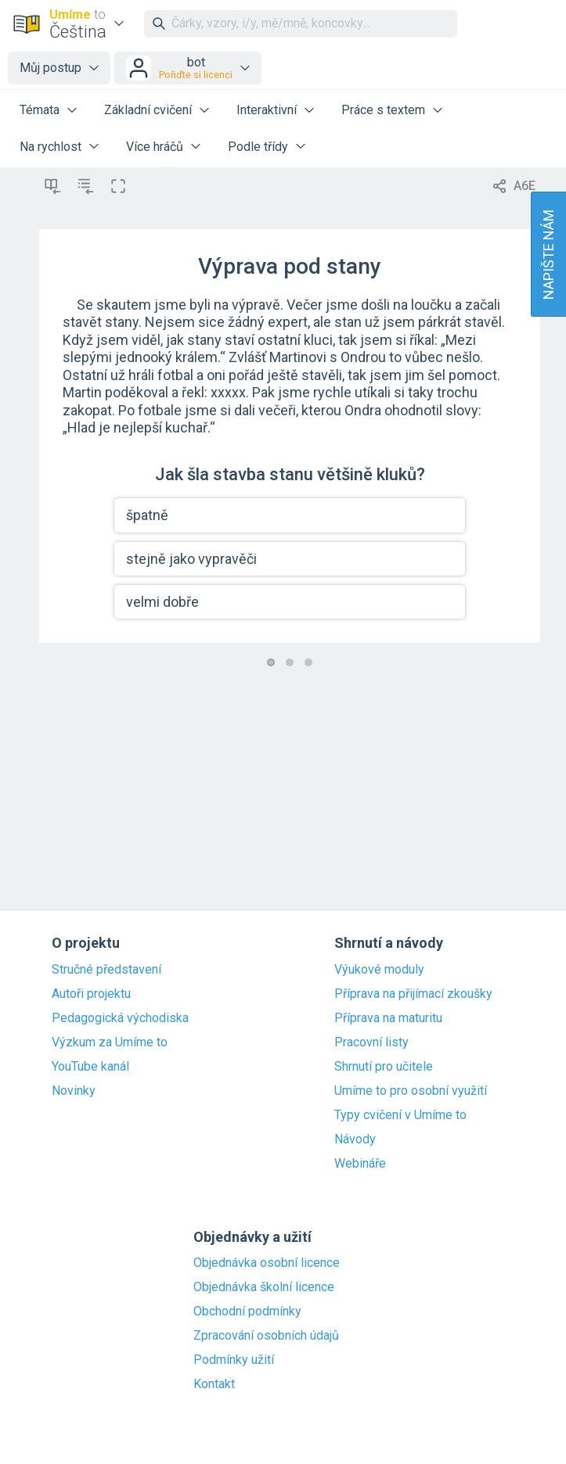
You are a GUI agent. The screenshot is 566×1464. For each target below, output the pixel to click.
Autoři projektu (91, 994)
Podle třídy (258, 146)
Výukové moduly (379, 970)
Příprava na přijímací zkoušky (413, 994)
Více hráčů (154, 146)
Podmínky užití (233, 1360)
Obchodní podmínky (247, 1311)
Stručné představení (106, 970)
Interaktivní (266, 109)
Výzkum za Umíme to (110, 1042)
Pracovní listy (371, 1042)
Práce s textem (383, 109)
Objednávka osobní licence (266, 1263)
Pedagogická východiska (120, 1018)
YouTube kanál (90, 1067)
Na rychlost (50, 146)
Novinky (74, 1091)
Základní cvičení (148, 109)
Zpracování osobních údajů (266, 1336)
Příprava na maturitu (388, 1018)
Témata (39, 109)
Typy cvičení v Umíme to (400, 1115)
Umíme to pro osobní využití (410, 1091)
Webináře (360, 1164)
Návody (355, 1139)
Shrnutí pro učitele (383, 1067)
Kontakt (214, 1384)
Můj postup (50, 67)
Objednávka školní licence (263, 1287)
